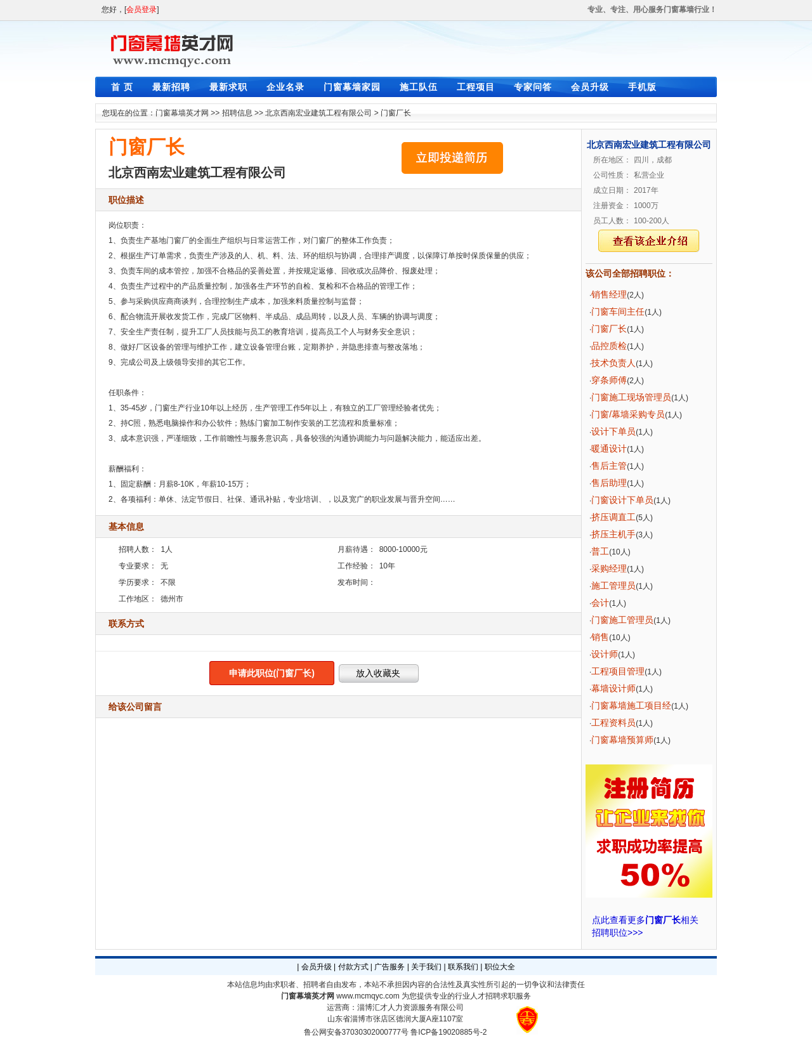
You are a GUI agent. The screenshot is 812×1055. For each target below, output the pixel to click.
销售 (600, 637)
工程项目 (476, 87)
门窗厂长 (396, 112)
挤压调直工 (613, 517)
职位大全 (500, 966)
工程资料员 (613, 723)
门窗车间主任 (618, 311)
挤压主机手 (613, 534)
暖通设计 (609, 448)
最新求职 (228, 87)
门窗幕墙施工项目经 (631, 705)
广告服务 (389, 966)
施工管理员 (613, 585)
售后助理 (609, 483)
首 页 (122, 87)
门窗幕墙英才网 (182, 112)
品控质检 (609, 346)
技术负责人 (613, 363)
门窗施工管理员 (622, 620)
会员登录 (141, 9)
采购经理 (609, 568)
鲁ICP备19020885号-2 (448, 1032)
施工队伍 (419, 87)
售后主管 (609, 466)
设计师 (604, 654)
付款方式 (353, 966)
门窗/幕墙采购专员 (628, 414)
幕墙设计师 (613, 688)
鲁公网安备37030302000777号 (356, 1032)
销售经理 (609, 294)
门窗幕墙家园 (352, 87)
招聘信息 (237, 112)
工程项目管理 (618, 671)
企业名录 (285, 87)
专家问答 (533, 87)
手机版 (642, 87)
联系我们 (463, 966)
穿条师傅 (609, 380)
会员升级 (590, 87)
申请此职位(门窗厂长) (272, 673)
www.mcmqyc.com (367, 996)
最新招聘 (171, 87)
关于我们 (426, 966)
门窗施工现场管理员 (631, 397)
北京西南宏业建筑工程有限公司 (318, 112)
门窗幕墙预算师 (622, 740)
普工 (600, 551)
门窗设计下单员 (622, 500)
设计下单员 (613, 431)
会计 (600, 603)
